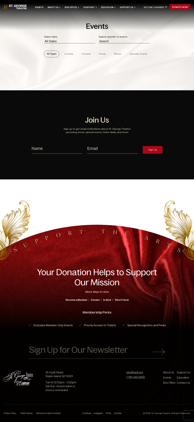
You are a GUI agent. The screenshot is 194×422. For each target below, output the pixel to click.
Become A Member (155, 7)
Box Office (71, 7)
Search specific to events (113, 36)
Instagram (98, 413)
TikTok (108, 413)
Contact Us (183, 382)
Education (107, 7)
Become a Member (76, 300)
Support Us (126, 7)
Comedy (68, 54)
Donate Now (180, 7)
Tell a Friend (121, 300)
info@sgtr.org (135, 372)
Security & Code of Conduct (48, 413)
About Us (53, 7)
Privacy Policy (10, 413)
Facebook (86, 413)
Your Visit (89, 7)
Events (39, 7)
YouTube (117, 413)
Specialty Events (138, 54)
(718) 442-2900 (136, 377)
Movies (118, 54)
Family (102, 54)
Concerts (86, 54)
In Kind (107, 300)
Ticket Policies (26, 413)
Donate (95, 300)
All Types (52, 54)
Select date (50, 36)
